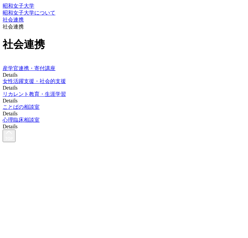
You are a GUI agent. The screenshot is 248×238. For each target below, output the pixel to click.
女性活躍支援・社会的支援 (34, 81)
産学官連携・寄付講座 (29, 68)
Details (10, 75)
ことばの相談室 (21, 107)
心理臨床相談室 (21, 120)
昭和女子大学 (18, 6)
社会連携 (13, 19)
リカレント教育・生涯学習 (34, 94)
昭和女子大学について (29, 13)
